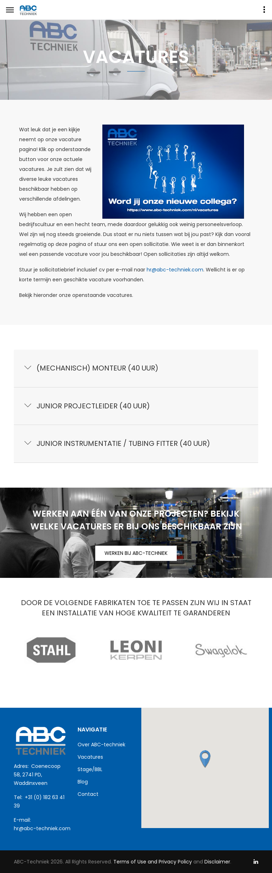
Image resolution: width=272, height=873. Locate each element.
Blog (83, 781)
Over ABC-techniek (101, 744)
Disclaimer (217, 861)
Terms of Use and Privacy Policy (152, 861)
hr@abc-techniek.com (175, 269)
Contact (88, 794)
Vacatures (90, 756)
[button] (205, 759)
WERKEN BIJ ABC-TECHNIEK (136, 553)
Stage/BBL (90, 769)
